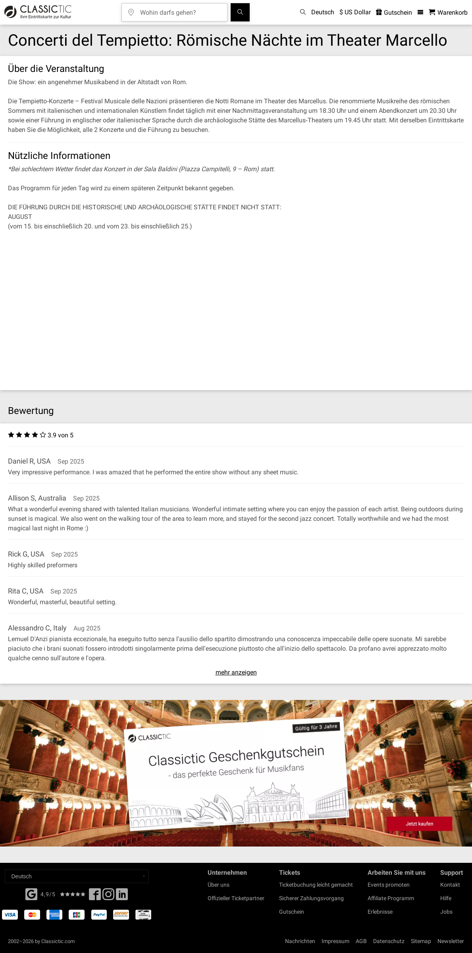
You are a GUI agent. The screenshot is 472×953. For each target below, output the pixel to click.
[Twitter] (108, 896)
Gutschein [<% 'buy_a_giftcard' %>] (394, 12)
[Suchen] (240, 12)
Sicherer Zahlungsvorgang (311, 898)
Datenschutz (389, 941)
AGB (361, 941)
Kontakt (450, 884)
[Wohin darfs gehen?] (180, 10)
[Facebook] (31, 893)
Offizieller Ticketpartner (236, 898)
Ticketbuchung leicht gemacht (316, 884)
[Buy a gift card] (236, 773)
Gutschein (291, 912)
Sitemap (421, 941)
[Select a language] (77, 876)
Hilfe (445, 898)
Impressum (335, 941)
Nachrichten (300, 941)
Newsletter (450, 941)
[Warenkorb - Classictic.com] (448, 12)
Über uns (218, 884)
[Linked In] (122, 896)
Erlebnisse (380, 912)
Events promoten (389, 884)
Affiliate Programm (391, 898)
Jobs (446, 912)
